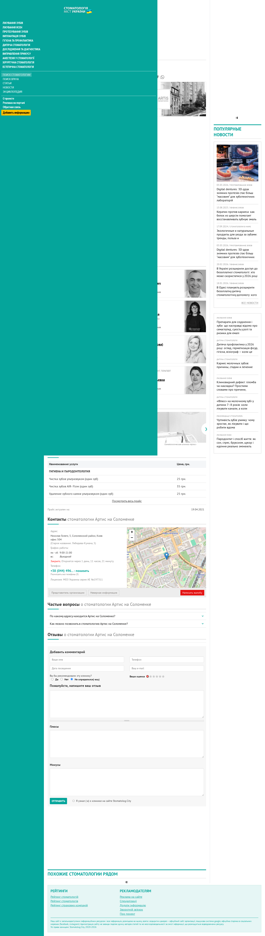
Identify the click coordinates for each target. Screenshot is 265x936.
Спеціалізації (128, 901)
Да (56, 679)
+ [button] (132, 532)
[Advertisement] (127, 26)
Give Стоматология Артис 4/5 (160, 676)
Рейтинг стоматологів (64, 901)
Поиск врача (11, 72)
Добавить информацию (16, 104)
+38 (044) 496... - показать (87, 572)
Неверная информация (103, 592)
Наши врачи (58, 94)
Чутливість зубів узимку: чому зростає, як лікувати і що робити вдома (235, 423)
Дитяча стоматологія (16, 37)
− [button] (132, 538)
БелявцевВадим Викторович (146, 281)
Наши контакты (60, 107)
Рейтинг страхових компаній (69, 905)
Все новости (249, 303)
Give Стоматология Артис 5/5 (163, 676)
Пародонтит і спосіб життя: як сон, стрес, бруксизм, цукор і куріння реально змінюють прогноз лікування (236, 444)
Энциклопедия (12, 85)
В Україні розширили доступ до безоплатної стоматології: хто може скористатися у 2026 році (237, 272)
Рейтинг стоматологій (64, 897)
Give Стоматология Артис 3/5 (157, 676)
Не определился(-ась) (87, 679)
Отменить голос (147, 676)
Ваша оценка (137, 676)
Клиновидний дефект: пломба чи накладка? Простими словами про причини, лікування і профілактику (236, 387)
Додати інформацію (133, 905)
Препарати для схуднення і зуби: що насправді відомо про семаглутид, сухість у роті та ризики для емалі (237, 327)
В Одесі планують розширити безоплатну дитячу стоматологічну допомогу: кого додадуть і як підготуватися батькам (237, 294)
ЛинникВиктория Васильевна (148, 377)
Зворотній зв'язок (131, 909)
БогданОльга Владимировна (66, 312)
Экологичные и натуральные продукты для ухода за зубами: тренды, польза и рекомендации (237, 236)
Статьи (7, 76)
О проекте (8, 91)
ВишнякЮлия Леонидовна (145, 312)
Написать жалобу (192, 592)
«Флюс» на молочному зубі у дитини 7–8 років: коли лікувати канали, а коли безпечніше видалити (235, 406)
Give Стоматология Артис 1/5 (150, 676)
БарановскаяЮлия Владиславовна (66, 281)
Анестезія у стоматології (18, 51)
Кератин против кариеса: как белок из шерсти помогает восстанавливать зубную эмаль (236, 215)
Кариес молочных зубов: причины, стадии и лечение (235, 365)
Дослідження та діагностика (20, 42)
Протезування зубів (15, 24)
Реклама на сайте (131, 897)
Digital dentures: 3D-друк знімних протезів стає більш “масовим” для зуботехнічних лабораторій (235, 194)
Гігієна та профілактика (17, 33)
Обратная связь (12, 100)
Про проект (127, 914)
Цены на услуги (60, 103)
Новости (8, 80)
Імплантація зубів (14, 28)
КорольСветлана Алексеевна (65, 377)
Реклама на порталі (14, 96)
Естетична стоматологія (17, 60)
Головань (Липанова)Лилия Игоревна (147, 346)
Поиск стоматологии (16, 68)
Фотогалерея (58, 99)
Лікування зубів (13, 15)
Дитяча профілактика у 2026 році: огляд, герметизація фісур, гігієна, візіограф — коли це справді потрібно (237, 349)
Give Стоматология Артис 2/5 (154, 676)
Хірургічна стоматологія (18, 55)
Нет (66, 679)
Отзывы (55, 111)
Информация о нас (62, 90)
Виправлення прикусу (16, 46)
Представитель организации (67, 592)
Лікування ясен (12, 20)
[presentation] (49, 429)
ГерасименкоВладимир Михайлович (67, 346)
